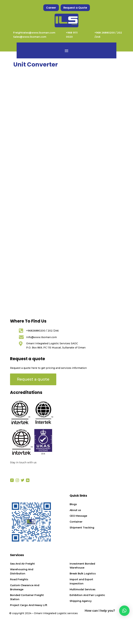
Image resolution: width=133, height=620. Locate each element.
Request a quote (33, 379)
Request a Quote (75, 8)
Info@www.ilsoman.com (41, 337)
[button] (124, 610)
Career (51, 8)
